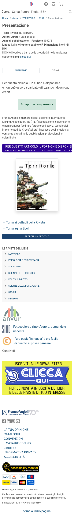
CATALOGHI (12, 434)
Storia (12, 292)
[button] (30, 4)
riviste (15, 18)
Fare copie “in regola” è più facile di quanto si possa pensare (36, 341)
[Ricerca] (70, 11)
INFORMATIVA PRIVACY (20, 452)
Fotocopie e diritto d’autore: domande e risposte (39, 329)
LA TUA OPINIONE (16, 430)
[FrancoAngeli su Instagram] (13, 422)
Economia (14, 254)
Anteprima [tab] (21, 70)
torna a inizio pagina (36, 511)
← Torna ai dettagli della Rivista (23, 222)
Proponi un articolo (37, 236)
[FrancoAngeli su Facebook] (4, 422)
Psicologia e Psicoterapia (23, 260)
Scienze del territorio (21, 273)
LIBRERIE (10, 448)
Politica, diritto (18, 279)
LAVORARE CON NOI (17, 443)
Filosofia (13, 298)
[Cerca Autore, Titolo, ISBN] (39, 11)
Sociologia (14, 266)
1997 (41, 18)
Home (5, 18)
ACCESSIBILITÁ (14, 457)
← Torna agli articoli (15, 228)
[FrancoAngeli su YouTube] (18, 422)
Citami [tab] (55, 70)
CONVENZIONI (14, 439)
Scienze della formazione (23, 286)
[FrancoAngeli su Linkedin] (9, 422)
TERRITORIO (28, 18)
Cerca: (6, 11)
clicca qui (25, 56)
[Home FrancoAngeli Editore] (14, 4)
